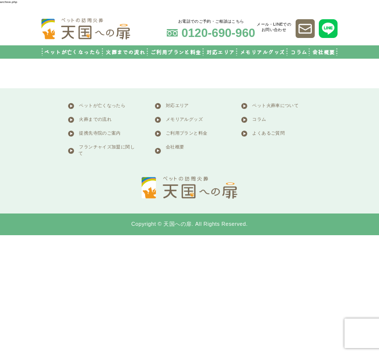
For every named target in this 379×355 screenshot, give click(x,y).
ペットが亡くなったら (72, 52)
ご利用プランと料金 (176, 52)
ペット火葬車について (275, 106)
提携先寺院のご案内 (99, 133)
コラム (298, 52)
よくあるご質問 (268, 133)
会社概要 (323, 52)
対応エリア (220, 52)
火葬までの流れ (125, 52)
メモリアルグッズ (262, 52)
